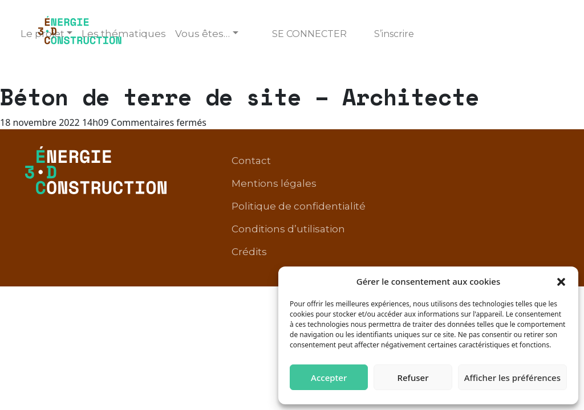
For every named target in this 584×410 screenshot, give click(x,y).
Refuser (412, 377)
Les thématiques (124, 33)
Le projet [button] (42, 33)
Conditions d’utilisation (288, 229)
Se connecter (309, 33)
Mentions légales (274, 183)
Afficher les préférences (512, 377)
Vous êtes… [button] (202, 33)
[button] (561, 281)
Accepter (329, 377)
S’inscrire (394, 33)
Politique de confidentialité (299, 206)
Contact (251, 160)
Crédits (249, 251)
